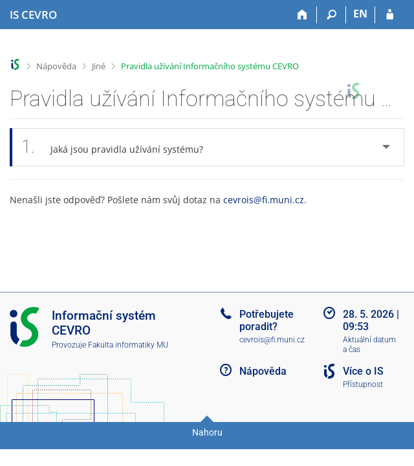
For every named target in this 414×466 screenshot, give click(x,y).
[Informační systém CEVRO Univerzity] (33, 14)
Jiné (98, 66)
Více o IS (363, 371)
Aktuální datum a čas (369, 344)
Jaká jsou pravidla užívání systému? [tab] (119, 147)
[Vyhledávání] (331, 14)
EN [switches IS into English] (360, 13)
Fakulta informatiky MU (128, 345)
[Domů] (302, 14)
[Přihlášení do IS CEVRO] (389, 14)
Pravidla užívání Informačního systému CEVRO (210, 66)
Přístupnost (363, 384)
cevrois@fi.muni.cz (263, 200)
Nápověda (56, 66)
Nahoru (207, 432)
